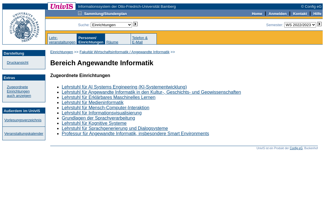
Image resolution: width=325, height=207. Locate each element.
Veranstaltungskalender (23, 133)
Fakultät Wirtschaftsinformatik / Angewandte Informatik (125, 52)
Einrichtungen (61, 52)
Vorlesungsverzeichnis (22, 120)
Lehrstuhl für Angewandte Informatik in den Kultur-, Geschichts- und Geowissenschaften (151, 92)
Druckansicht (17, 62)
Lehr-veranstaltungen (62, 40)
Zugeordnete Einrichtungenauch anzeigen (19, 91)
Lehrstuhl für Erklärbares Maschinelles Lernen (108, 97)
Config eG (296, 148)
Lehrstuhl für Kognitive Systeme (94, 123)
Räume (112, 42)
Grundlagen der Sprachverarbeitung (98, 118)
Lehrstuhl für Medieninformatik (92, 102)
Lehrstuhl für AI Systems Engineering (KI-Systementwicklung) (124, 87)
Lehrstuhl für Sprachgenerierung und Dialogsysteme (115, 128)
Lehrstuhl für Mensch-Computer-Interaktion (105, 107)
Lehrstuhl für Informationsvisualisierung (102, 112)
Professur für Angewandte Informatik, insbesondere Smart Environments (135, 133)
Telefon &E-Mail (140, 40)
